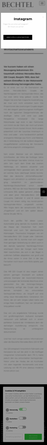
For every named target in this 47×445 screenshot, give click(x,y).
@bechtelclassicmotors (18, 37)
